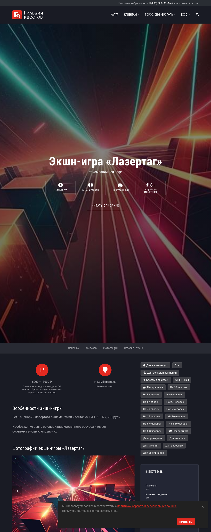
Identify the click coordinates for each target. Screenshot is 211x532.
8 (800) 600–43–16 (160, 3)
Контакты (91, 348)
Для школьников (153, 452)
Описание (74, 348)
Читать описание (105, 205)
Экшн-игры (182, 379)
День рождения (152, 438)
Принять (185, 521)
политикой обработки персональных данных (147, 506)
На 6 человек (174, 394)
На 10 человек (179, 387)
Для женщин (177, 438)
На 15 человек (152, 416)
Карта (115, 14)
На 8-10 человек (178, 423)
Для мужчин (150, 445)
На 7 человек (151, 409)
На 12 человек (175, 409)
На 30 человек (177, 416)
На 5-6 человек (152, 423)
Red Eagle (116, 172)
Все (177, 365)
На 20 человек (175, 401)
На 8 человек (151, 394)
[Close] (202, 506)
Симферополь (160, 14)
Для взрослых (174, 445)
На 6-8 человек (152, 431)
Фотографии (110, 348)
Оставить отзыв (133, 348)
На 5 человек (151, 401)
